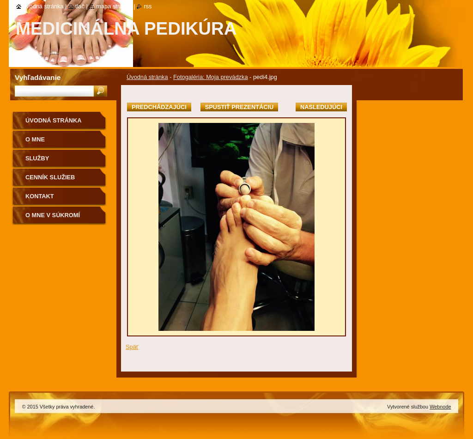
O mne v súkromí (52, 215)
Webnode (440, 406)
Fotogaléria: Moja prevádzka (210, 76)
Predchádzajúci (159, 107)
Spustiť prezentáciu (239, 107)
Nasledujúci (321, 107)
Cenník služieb (50, 177)
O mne (35, 139)
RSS (148, 6)
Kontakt (39, 196)
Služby (37, 158)
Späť (132, 346)
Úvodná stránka (147, 76)
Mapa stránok (114, 6)
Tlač (80, 6)
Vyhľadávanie (38, 77)
